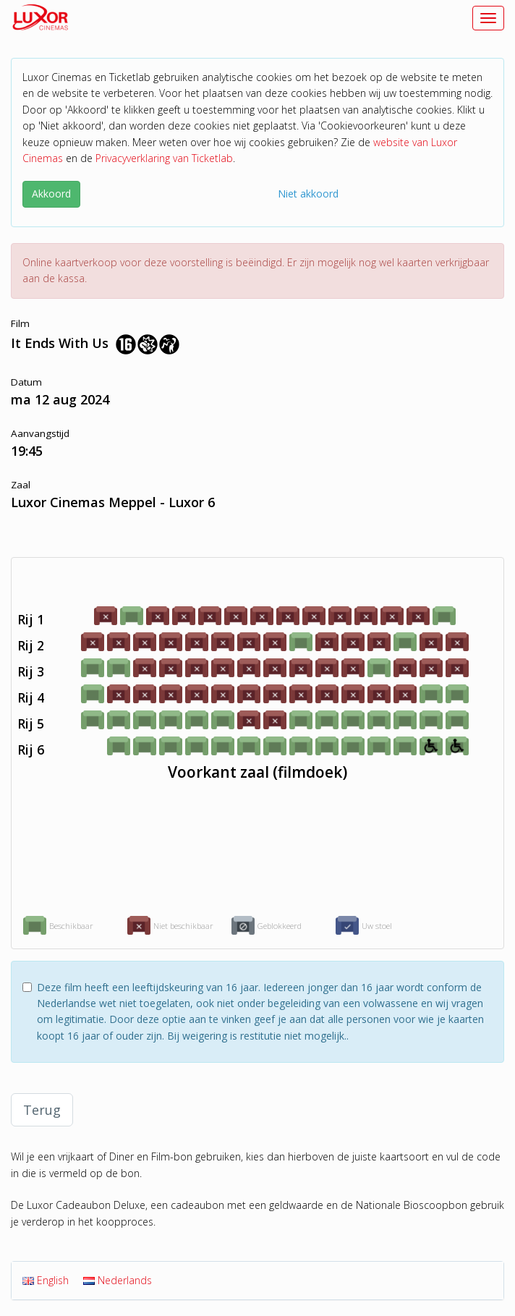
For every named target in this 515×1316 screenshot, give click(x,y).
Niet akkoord (308, 193)
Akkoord (51, 193)
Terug (42, 1109)
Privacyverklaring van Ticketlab (164, 158)
